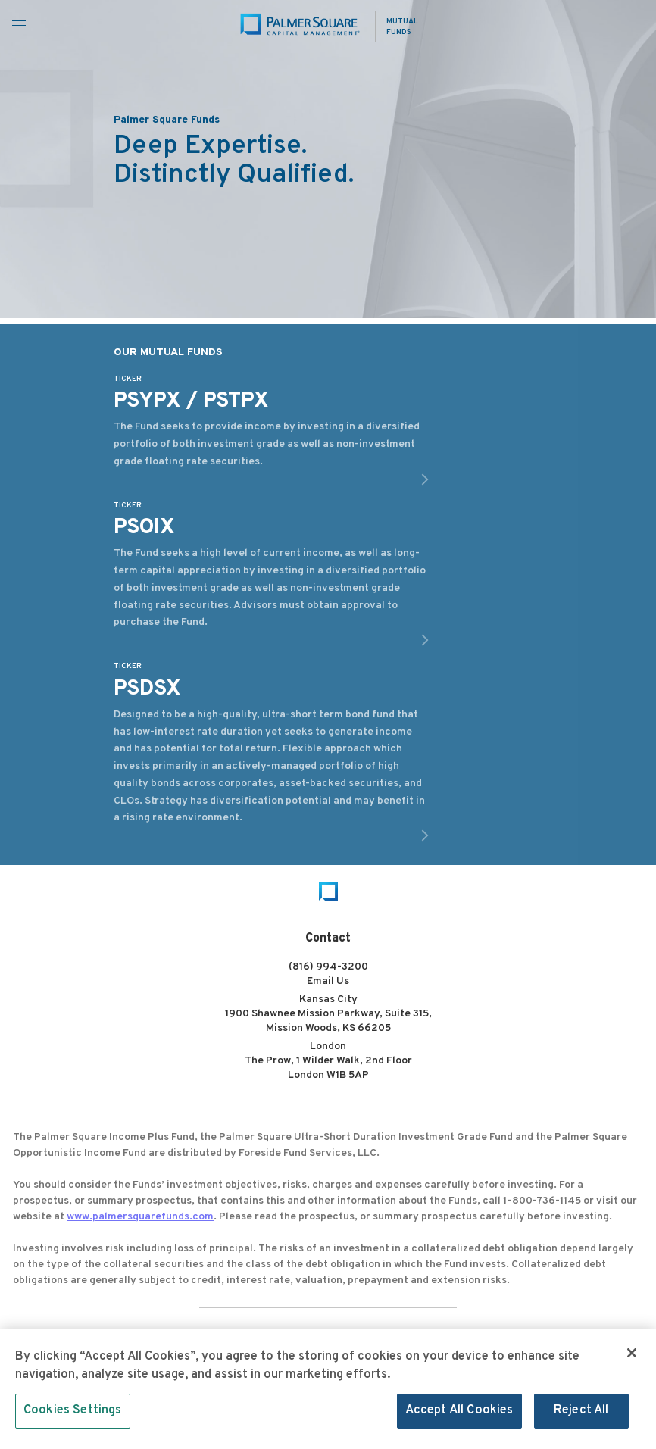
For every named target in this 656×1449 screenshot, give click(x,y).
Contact (328, 938)
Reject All (581, 1414)
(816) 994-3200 (328, 966)
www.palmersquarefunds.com (140, 1216)
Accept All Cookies (459, 1414)
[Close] (631, 1356)
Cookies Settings (72, 1414)
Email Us (328, 981)
